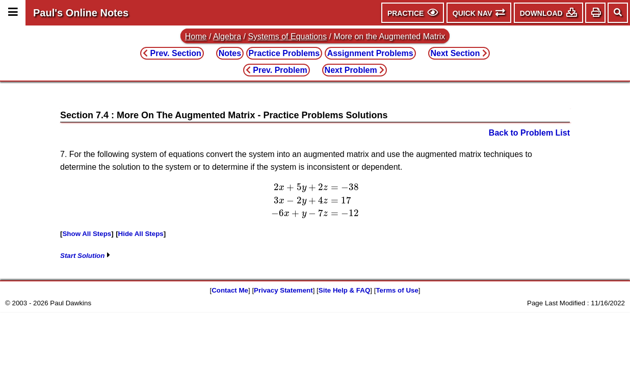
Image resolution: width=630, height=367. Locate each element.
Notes (230, 53)
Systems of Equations (287, 36)
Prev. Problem (276, 70)
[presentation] (315, 200)
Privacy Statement (283, 290)
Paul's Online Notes (80, 12)
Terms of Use (397, 290)
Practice (284, 53)
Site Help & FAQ (344, 290)
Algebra (227, 36)
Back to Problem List (529, 132)
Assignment (370, 53)
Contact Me (230, 290)
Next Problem (355, 70)
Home (196, 36)
